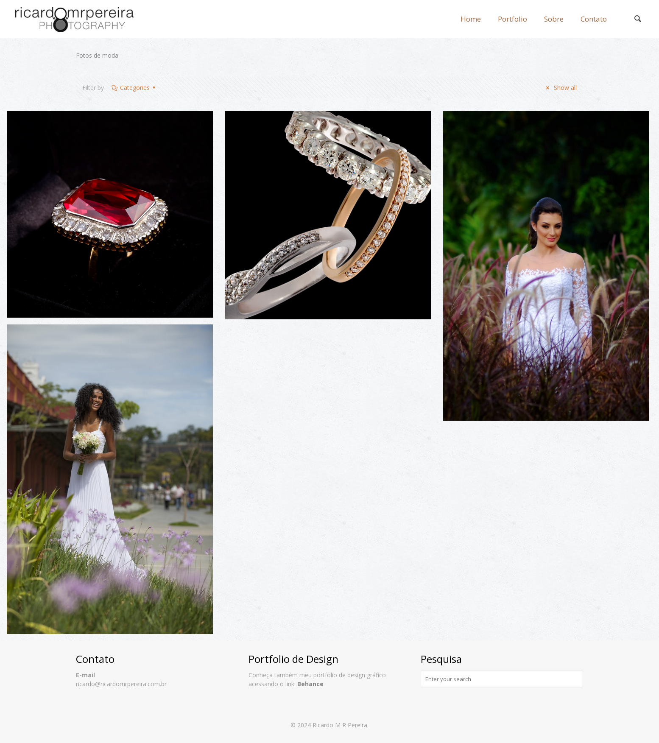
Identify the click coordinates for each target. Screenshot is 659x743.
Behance (310, 684)
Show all (560, 88)
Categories (134, 88)
